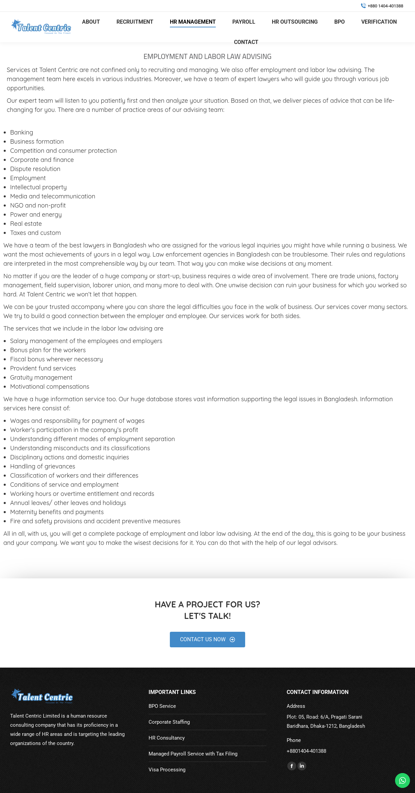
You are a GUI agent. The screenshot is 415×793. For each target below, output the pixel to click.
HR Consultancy (167, 738)
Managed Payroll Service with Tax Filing (193, 754)
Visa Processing (167, 770)
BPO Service (162, 706)
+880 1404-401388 (382, 6)
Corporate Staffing (169, 722)
